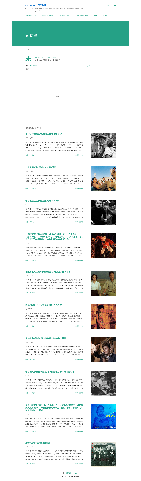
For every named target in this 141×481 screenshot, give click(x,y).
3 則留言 (32, 222)
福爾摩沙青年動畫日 (63, 16)
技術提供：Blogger (70, 473)
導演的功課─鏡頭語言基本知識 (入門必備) (43, 305)
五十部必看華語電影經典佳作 (38, 443)
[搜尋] (108, 5)
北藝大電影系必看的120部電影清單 (40, 167)
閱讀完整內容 (79, 155)
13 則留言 (33, 393)
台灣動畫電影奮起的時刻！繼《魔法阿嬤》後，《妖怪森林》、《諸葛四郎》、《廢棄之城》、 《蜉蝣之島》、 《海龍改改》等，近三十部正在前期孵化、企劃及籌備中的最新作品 (54, 236)
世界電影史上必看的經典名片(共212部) (42, 201)
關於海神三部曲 (30, 16)
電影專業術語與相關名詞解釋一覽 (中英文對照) (45, 338)
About (94, 16)
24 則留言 (33, 293)
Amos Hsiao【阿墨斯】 (36, 5)
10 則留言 (33, 188)
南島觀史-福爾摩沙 (46, 16)
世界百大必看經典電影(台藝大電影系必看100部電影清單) (50, 372)
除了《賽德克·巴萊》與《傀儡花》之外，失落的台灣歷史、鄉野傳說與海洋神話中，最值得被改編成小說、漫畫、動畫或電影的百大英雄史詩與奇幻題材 (54, 407)
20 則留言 (33, 464)
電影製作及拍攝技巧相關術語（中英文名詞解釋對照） (48, 272)
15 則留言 (33, 155)
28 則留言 (33, 326)
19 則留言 (33, 260)
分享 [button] (88, 66)
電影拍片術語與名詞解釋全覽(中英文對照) (43, 134)
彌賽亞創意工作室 (80, 16)
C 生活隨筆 (33, 66)
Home (104, 16)
